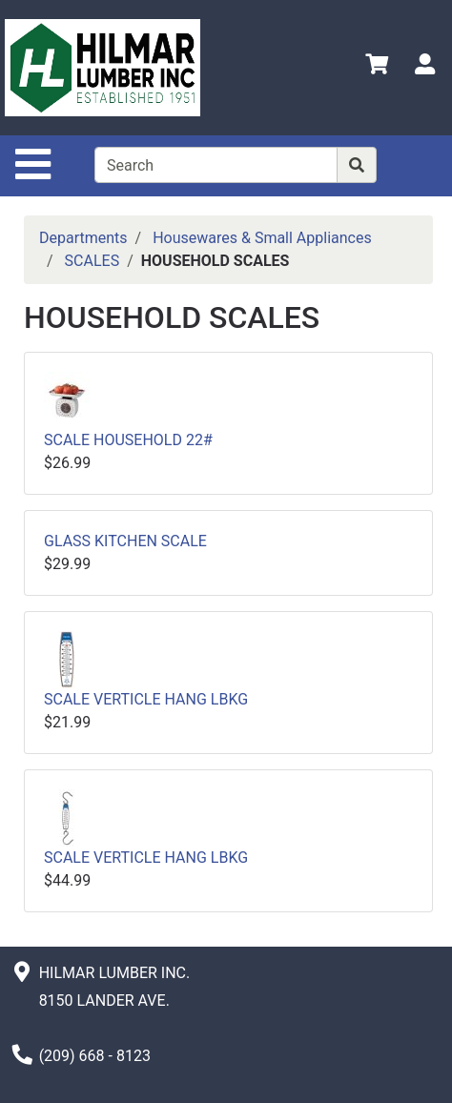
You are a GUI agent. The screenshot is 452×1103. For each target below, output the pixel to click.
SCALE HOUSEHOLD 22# (128, 440)
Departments (83, 238)
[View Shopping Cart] (376, 67)
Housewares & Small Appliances (262, 238)
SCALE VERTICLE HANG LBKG (146, 699)
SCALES (92, 261)
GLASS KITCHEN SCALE (125, 541)
